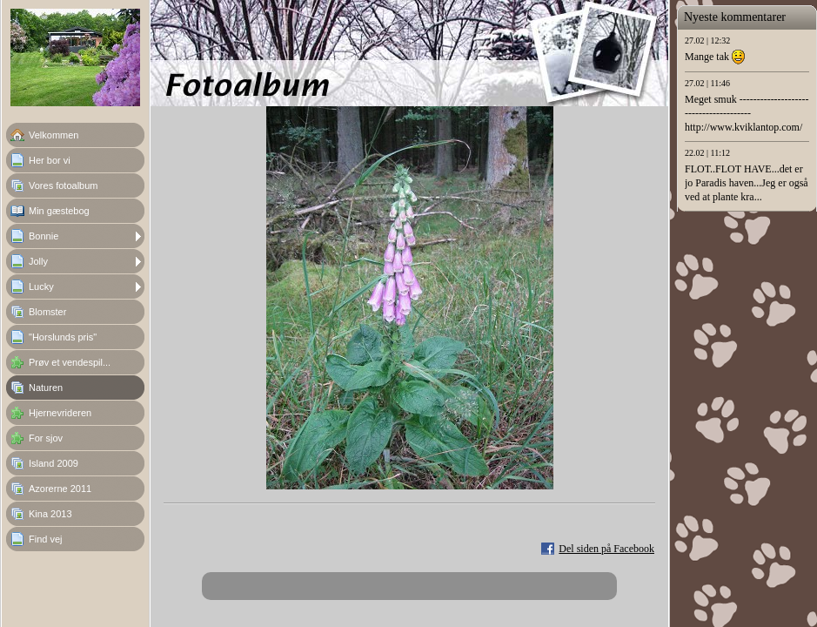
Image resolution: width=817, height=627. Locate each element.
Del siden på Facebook (606, 549)
